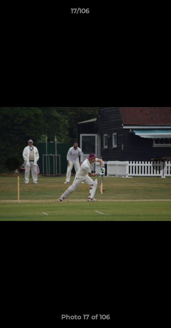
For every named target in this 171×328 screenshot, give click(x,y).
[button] (138, 13)
